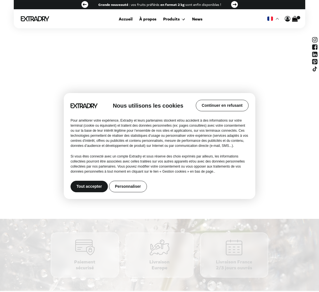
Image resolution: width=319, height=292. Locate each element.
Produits (172, 18)
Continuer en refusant (222, 105)
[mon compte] (287, 19)
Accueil (126, 18)
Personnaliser (128, 186)
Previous (84, 4)
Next (234, 4)
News (197, 18)
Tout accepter (89, 186)
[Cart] (294, 19)
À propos (148, 18)
